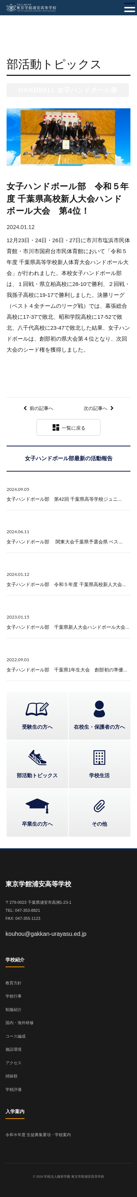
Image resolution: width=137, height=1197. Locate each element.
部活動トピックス (37, 775)
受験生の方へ (37, 727)
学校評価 (13, 1089)
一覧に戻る (68, 427)
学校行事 (13, 996)
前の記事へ (41, 408)
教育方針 (13, 983)
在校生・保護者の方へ (99, 727)
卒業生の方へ (37, 824)
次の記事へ (95, 408)
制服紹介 (13, 1009)
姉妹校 (11, 1076)
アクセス (13, 1063)
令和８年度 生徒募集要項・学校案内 (38, 1134)
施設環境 (13, 1049)
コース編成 (15, 1036)
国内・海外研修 (19, 1022)
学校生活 (99, 775)
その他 (99, 824)
